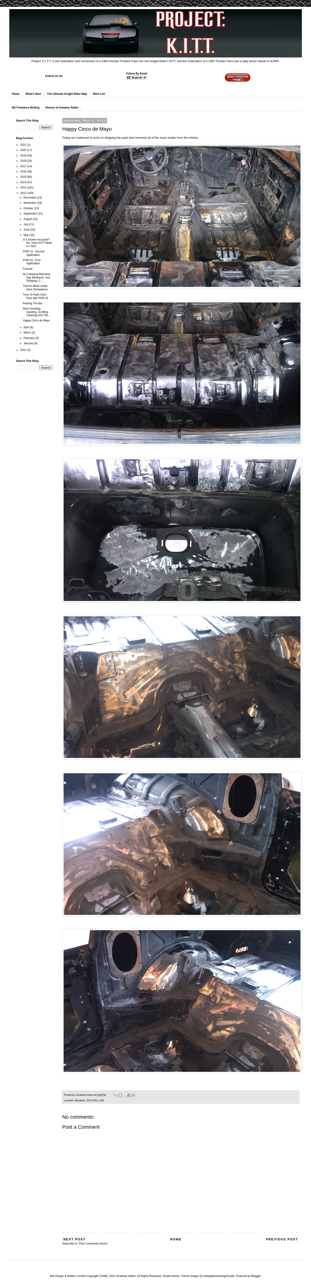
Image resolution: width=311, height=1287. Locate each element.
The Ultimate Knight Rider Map (67, 93)
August (28, 219)
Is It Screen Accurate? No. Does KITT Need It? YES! (37, 243)
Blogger (256, 1276)
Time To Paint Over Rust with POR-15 (35, 296)
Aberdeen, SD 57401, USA (89, 1100)
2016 (23, 171)
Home (15, 93)
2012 (23, 193)
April (27, 327)
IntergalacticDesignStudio (218, 1276)
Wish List (99, 93)
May (26, 235)
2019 (23, 155)
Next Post (74, 1239)
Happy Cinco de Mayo (36, 320)
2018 (23, 160)
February (29, 338)
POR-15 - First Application (31, 262)
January (29, 343)
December (30, 197)
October (29, 208)
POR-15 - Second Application (34, 253)
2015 (23, 176)
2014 (23, 182)
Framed (27, 268)
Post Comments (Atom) (93, 1243)
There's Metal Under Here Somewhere (35, 287)
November (30, 202)
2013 (23, 187)
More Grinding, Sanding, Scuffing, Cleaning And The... (36, 312)
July (26, 224)
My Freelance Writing (25, 107)
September (31, 213)
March (28, 332)
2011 (23, 350)
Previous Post (282, 1239)
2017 (23, 166)
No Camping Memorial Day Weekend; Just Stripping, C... (36, 277)
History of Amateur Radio (61, 107)
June (27, 229)
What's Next (33, 93)
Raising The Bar (33, 303)
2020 (23, 150)
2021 (23, 144)
